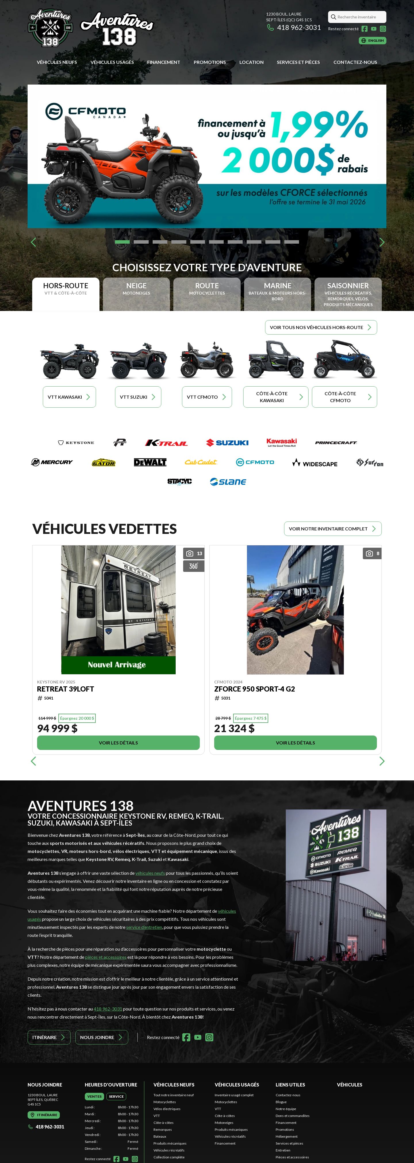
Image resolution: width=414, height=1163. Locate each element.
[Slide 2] (141, 242)
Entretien (283, 1150)
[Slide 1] (122, 242)
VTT (157, 1116)
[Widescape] (314, 462)
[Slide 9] (272, 242)
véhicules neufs (150, 873)
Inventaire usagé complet (234, 1095)
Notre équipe (286, 1109)
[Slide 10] (291, 242)
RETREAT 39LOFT (65, 689)
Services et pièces (298, 62)
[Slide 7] (235, 242)
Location (251, 62)
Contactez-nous (355, 62)
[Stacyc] (180, 482)
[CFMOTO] (255, 462)
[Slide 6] (216, 242)
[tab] (94, 1096)
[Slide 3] (160, 242)
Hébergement (287, 1136)
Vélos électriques (167, 1109)
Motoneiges (224, 1122)
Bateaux (160, 1136)
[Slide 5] (197, 242)
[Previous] (33, 242)
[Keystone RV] (76, 443)
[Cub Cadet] (201, 462)
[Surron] (369, 462)
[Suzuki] (227, 443)
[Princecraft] (336, 443)
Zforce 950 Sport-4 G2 (254, 689)
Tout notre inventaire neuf (174, 1095)
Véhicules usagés (112, 62)
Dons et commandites (293, 1116)
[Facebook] (364, 28)
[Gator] (104, 462)
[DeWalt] (150, 462)
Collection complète (169, 1157)
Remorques (163, 1129)
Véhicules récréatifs (169, 1150)
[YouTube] (373, 28)
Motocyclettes (165, 1102)
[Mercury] (52, 462)
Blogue (281, 1102)
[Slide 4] (178, 242)
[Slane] (228, 482)
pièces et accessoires (105, 957)
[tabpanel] (112, 1128)
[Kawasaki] (282, 443)
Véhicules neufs (57, 62)
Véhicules (349, 1084)
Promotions (210, 62)
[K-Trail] (166, 443)
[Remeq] (119, 443)
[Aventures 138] (99, 27)
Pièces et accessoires (292, 1157)
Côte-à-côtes (164, 1122)
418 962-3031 (293, 27)
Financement (163, 62)
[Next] (380, 242)
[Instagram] (382, 28)
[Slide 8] (254, 242)
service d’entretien (144, 927)
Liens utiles (290, 1084)
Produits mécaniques (170, 1143)
